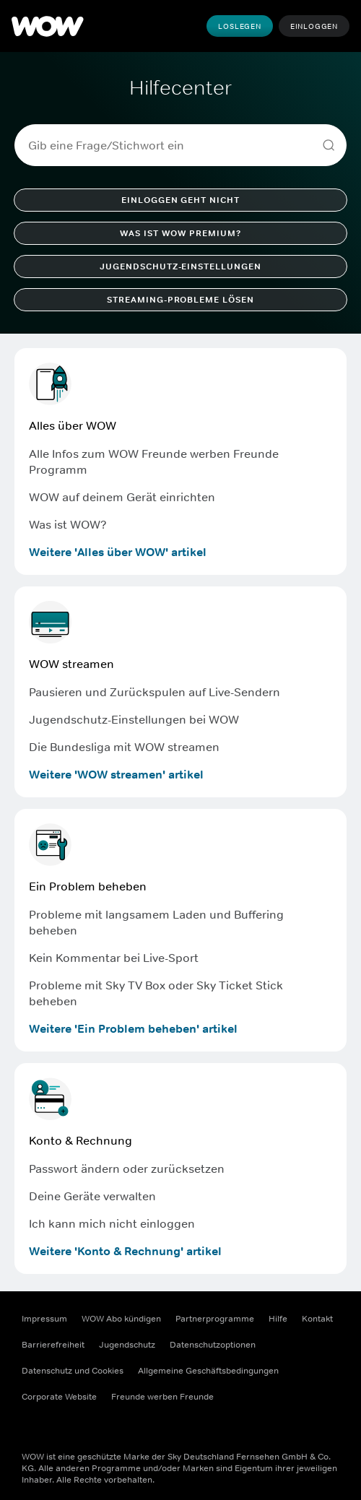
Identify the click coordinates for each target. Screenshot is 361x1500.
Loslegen (239, 26)
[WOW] (48, 26)
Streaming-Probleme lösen (180, 299)
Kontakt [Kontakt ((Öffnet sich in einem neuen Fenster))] (317, 1319)
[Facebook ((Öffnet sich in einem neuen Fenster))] (33, 1428)
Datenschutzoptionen (213, 1345)
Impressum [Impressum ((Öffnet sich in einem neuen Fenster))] (44, 1319)
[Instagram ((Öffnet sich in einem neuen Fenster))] (70, 1428)
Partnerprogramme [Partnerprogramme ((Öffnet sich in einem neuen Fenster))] (214, 1319)
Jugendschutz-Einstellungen (180, 266)
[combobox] (175, 145)
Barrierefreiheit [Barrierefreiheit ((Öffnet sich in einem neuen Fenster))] (53, 1345)
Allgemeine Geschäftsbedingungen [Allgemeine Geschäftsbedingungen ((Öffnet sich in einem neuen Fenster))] (208, 1371)
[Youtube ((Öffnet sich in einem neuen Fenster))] (108, 1428)
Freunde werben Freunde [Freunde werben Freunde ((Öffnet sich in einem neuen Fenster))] (162, 1397)
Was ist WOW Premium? (180, 233)
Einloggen (314, 26)
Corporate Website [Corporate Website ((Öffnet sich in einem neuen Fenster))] (59, 1397)
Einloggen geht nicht (180, 200)
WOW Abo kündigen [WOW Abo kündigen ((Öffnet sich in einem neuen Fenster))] (121, 1319)
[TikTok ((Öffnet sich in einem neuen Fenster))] (145, 1428)
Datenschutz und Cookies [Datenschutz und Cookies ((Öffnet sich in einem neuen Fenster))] (72, 1371)
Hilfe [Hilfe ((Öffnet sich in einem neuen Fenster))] (278, 1319)
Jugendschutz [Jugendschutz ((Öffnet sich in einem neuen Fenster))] (127, 1345)
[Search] (328, 145)
